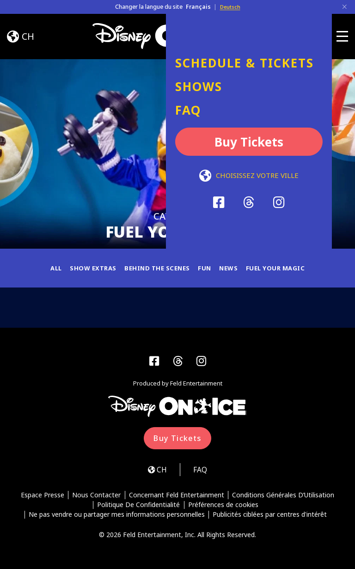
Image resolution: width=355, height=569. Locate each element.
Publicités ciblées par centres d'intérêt (270, 518)
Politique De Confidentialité (138, 508)
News (231, 267)
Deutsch (230, 7)
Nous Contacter (96, 498)
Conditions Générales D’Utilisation (284, 498)
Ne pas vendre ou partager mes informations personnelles (116, 518)
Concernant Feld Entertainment (176, 498)
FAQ (202, 472)
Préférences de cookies (223, 508)
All (49, 267)
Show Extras (89, 267)
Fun (207, 267)
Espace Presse (41, 498)
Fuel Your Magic (280, 267)
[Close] (344, 6)
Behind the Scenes (157, 267)
